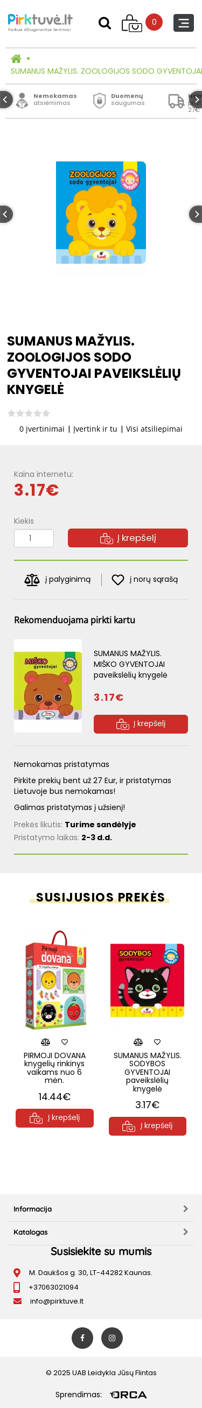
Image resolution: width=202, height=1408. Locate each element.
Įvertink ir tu (95, 429)
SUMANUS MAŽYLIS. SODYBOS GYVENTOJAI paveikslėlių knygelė (148, 1072)
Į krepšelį (128, 537)
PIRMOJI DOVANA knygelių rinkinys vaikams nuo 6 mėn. (55, 1068)
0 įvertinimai (42, 429)
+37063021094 (54, 1287)
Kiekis (24, 521)
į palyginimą (57, 580)
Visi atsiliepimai (154, 429)
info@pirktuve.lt (56, 1301)
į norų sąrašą (145, 580)
